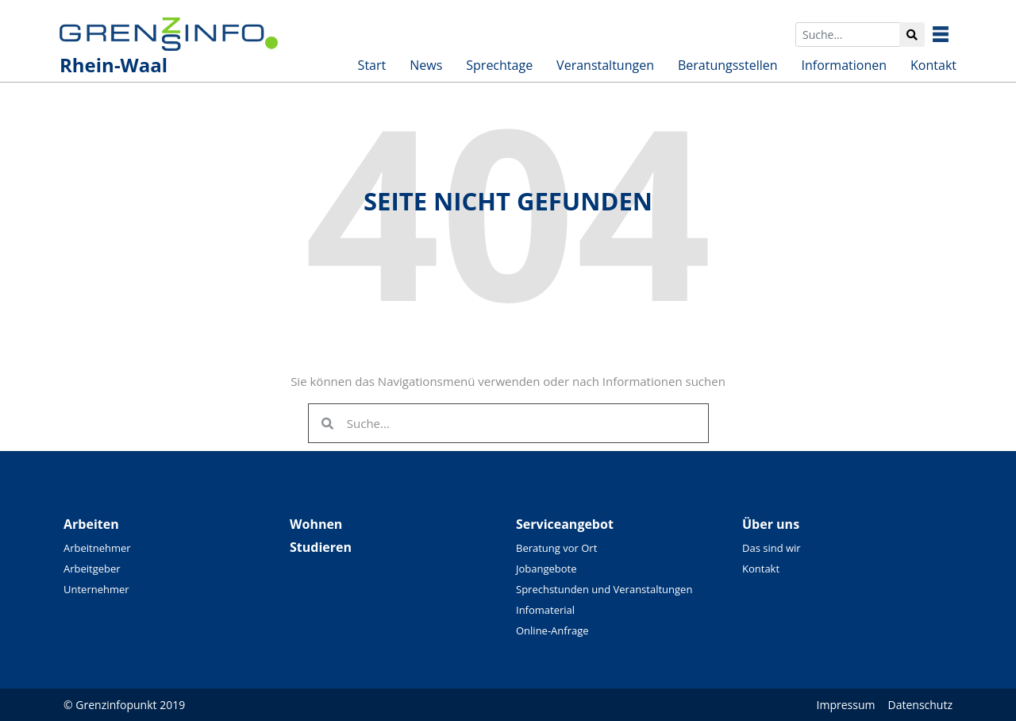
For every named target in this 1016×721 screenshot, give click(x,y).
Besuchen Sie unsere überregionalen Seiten (952, 34)
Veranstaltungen (605, 65)
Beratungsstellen (728, 65)
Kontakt (933, 65)
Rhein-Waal (113, 65)
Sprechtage (499, 65)
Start (372, 65)
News (426, 65)
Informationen (844, 65)
